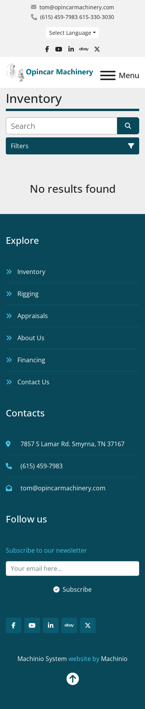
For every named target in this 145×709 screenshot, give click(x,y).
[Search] (61, 125)
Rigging (28, 293)
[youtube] (58, 49)
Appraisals (32, 316)
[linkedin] (71, 49)
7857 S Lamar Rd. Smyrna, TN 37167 (72, 444)
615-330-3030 (96, 17)
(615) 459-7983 (59, 17)
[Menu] (108, 75)
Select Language (70, 32)
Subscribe (72, 589)
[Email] (72, 568)
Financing (31, 360)
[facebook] (47, 49)
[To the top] (72, 675)
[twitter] (97, 49)
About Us (30, 338)
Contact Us (33, 382)
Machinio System (42, 658)
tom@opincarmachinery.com (76, 7)
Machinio (114, 658)
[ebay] (84, 49)
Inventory (31, 271)
